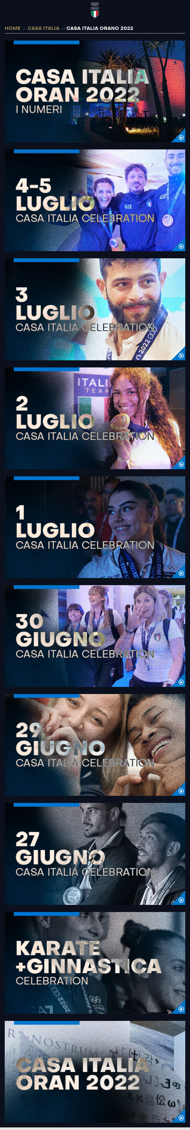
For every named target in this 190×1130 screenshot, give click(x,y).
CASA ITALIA (43, 28)
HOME (13, 28)
